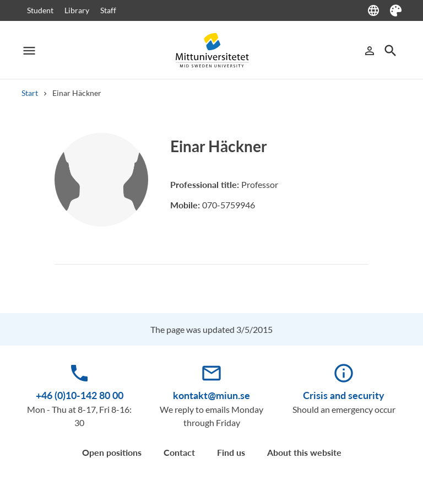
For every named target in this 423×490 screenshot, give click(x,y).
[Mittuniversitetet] (211, 50)
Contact (179, 452)
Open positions (112, 452)
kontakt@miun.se (211, 395)
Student (40, 10)
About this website (304, 452)
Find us (231, 452)
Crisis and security (343, 395)
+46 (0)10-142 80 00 (79, 395)
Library (76, 10)
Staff (108, 10)
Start (29, 93)
